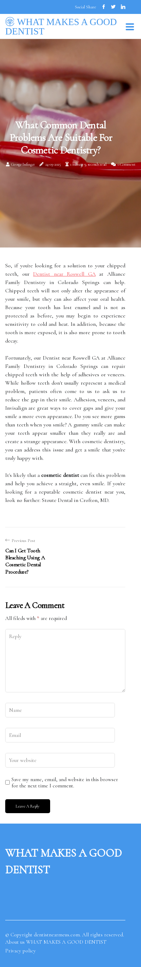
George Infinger (23, 164)
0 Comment (126, 164)
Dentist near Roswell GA (64, 273)
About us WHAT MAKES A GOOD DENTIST (56, 942)
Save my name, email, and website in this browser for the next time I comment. (64, 782)
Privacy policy (20, 951)
